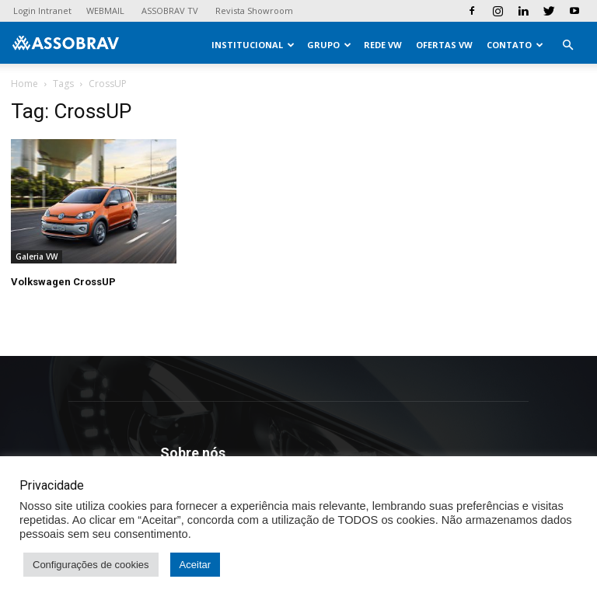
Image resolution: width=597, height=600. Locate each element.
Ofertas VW (444, 45)
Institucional (253, 45)
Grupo (329, 45)
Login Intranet (42, 10)
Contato (515, 45)
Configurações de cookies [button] (91, 564)
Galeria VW (37, 256)
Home (24, 83)
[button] (567, 45)
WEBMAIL (105, 10)
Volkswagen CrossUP (63, 282)
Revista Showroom (254, 10)
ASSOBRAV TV (169, 10)
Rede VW (383, 45)
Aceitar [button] (195, 564)
